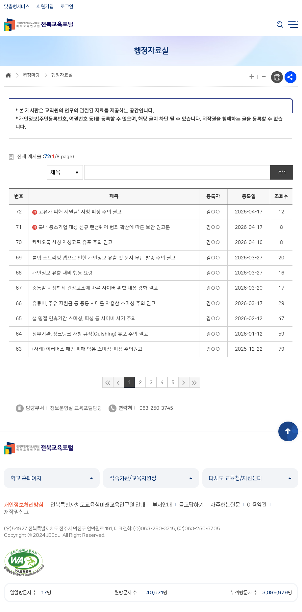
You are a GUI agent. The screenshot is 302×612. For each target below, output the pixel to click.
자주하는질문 (225, 505)
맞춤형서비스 (17, 6)
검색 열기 (280, 25)
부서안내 (162, 505)
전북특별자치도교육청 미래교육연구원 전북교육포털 (38, 25)
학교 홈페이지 (52, 478)
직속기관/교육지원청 (151, 478)
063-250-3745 (156, 408)
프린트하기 (277, 77)
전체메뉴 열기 (293, 25)
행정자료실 (62, 75)
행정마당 (31, 75)
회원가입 (45, 6)
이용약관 (257, 505)
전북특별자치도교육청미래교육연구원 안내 (97, 505)
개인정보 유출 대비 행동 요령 (62, 273)
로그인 (67, 6)
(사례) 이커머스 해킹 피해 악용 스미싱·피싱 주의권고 (87, 349)
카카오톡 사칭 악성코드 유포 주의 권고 (72, 242)
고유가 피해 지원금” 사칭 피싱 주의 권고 (80, 212)
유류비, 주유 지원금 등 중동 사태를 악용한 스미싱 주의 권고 (94, 303)
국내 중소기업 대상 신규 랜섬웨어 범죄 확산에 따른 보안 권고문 (104, 227)
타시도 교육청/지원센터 (250, 478)
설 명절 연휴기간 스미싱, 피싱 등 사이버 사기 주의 (84, 318)
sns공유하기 (290, 77)
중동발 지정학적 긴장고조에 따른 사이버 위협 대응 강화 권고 (95, 288)
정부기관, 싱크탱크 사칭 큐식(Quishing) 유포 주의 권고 (90, 334)
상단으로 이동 (288, 431)
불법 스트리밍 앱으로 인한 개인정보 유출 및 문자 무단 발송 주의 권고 (104, 258)
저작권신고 (16, 512)
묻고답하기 (191, 505)
